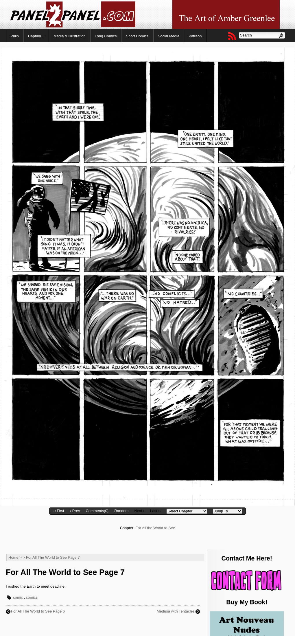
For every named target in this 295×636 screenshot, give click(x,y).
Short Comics (137, 36)
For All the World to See (155, 528)
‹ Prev (75, 511)
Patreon (195, 36)
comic (18, 597)
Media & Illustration (70, 36)
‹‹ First (58, 511)
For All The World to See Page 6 (38, 611)
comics (32, 597)
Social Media (168, 36)
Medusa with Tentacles (176, 611)
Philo (14, 36)
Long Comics (106, 36)
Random (121, 511)
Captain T (36, 36)
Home (13, 557)
